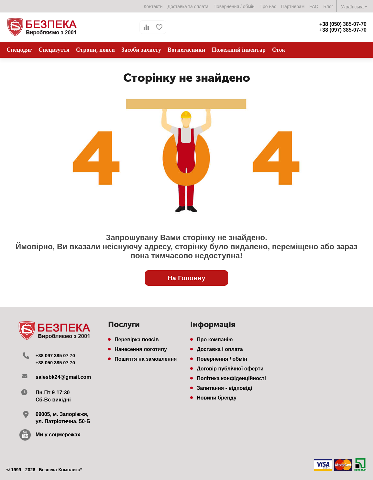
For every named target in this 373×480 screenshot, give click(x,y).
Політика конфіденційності (231, 378)
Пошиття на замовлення (146, 359)
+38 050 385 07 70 (57, 362)
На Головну (186, 278)
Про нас (267, 6)
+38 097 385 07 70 (57, 355)
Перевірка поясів (137, 339)
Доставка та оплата (188, 6)
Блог (328, 6)
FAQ (313, 6)
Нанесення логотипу (141, 349)
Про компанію (215, 339)
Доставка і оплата (220, 349)
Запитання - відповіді (224, 388)
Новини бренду (216, 397)
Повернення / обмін (234, 6)
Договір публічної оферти (230, 368)
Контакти (153, 6)
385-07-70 (343, 24)
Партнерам (293, 6)
